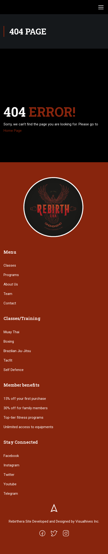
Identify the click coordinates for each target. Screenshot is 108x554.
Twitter (9, 475)
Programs (11, 275)
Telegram (11, 493)
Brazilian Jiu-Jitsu (17, 351)
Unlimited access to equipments (28, 427)
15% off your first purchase (25, 398)
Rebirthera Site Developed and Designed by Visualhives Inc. (54, 521)
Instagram (11, 465)
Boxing (9, 341)
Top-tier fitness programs (23, 417)
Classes (10, 265)
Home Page (13, 130)
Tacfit (8, 360)
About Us (11, 284)
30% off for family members (26, 408)
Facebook (11, 456)
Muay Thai (11, 332)
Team (8, 294)
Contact (10, 303)
